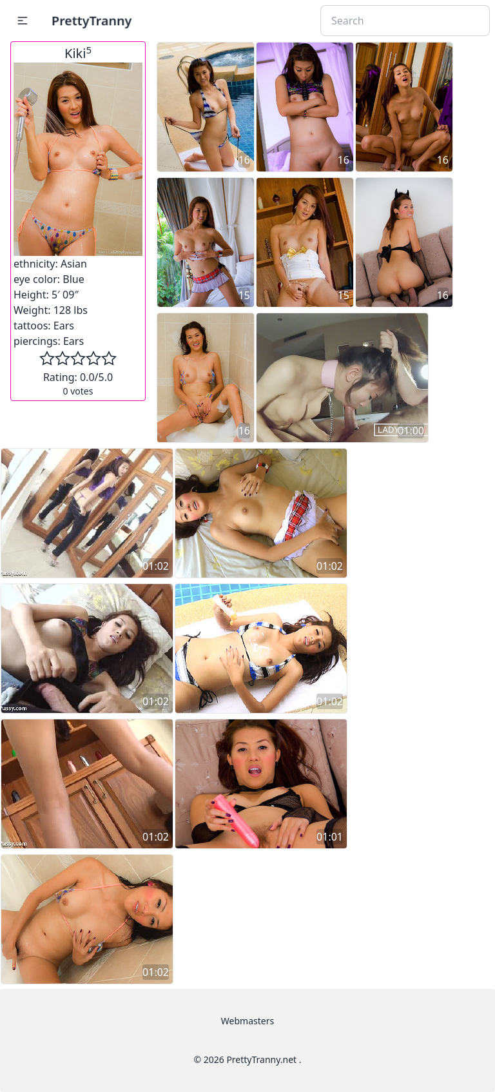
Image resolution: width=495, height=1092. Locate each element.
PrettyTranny (91, 20)
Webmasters (247, 1021)
